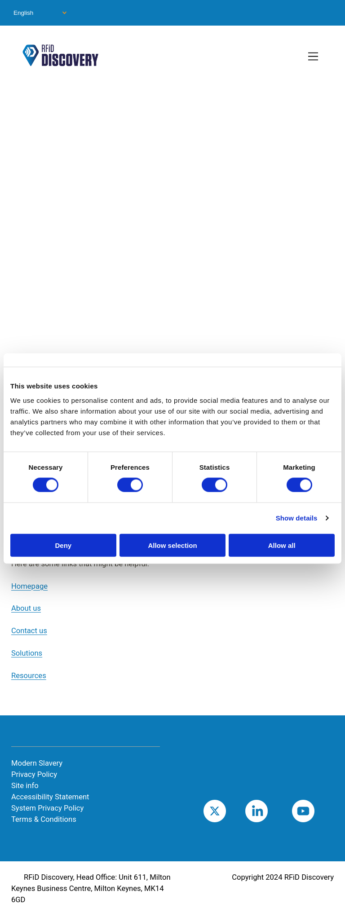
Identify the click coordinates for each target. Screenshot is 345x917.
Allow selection (172, 545)
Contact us (29, 630)
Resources (28, 675)
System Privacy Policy (47, 808)
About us (26, 608)
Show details (297, 518)
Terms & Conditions (43, 819)
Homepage (29, 586)
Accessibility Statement (50, 797)
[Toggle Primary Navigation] (314, 57)
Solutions (26, 653)
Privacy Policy (34, 774)
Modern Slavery (36, 763)
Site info (25, 785)
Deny (63, 545)
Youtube (317, 811)
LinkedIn (270, 811)
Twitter (226, 811)
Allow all (282, 545)
